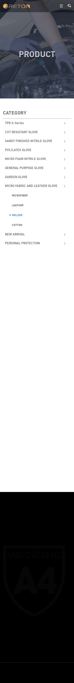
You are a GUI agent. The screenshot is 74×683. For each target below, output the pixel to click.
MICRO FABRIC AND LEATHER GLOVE (31, 185)
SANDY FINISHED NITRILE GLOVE (28, 141)
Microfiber (20, 195)
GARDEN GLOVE (16, 176)
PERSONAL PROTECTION (22, 243)
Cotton (17, 224)
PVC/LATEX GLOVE (18, 150)
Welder (17, 214)
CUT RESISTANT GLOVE (21, 132)
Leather (17, 205)
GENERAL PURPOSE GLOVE (24, 168)
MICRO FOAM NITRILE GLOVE (25, 159)
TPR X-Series (14, 123)
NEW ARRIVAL (15, 234)
